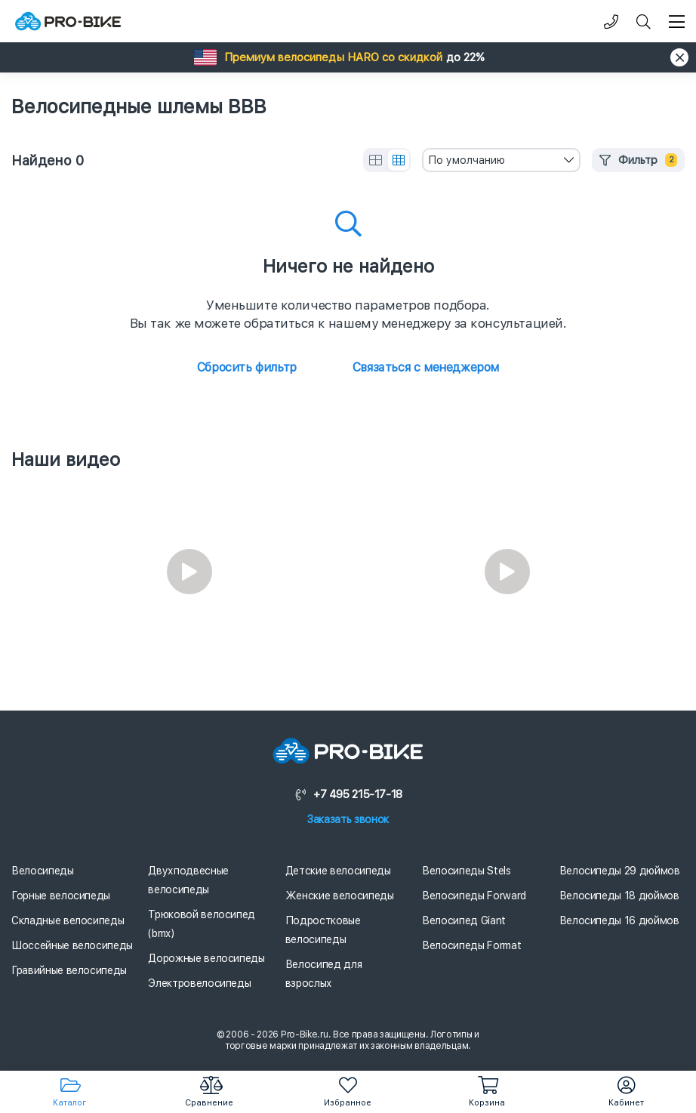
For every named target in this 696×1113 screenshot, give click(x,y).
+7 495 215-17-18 (348, 794)
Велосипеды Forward (474, 895)
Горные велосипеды (60, 895)
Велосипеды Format (471, 945)
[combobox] (501, 160)
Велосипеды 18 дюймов (619, 895)
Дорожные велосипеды (206, 958)
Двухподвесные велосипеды (188, 880)
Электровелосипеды (199, 983)
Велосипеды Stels (466, 871)
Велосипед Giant (464, 920)
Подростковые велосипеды (323, 929)
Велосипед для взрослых (323, 973)
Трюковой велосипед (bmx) (201, 923)
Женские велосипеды (339, 895)
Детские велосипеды (338, 871)
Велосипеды (42, 871)
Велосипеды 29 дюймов (619, 871)
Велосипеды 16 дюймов (619, 920)
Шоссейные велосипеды (72, 945)
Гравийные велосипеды (69, 970)
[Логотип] (68, 21)
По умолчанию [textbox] (466, 160)
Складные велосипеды (67, 920)
